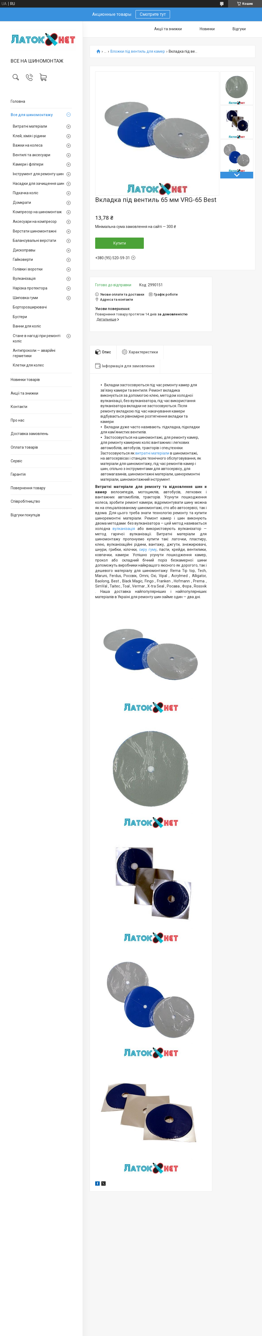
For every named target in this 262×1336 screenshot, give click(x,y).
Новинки (207, 29)
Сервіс (16, 461)
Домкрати (22, 202)
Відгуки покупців (25, 515)
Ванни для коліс (27, 326)
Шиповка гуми (25, 298)
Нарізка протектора (30, 288)
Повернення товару (28, 488)
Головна (18, 101)
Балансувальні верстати (34, 240)
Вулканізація (24, 278)
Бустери (20, 317)
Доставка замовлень (29, 434)
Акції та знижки (24, 393)
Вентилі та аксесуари (31, 155)
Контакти (19, 406)
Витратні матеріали (30, 126)
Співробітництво (25, 501)
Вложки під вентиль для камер (137, 51)
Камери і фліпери (28, 164)
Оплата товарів (24, 447)
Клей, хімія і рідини (29, 136)
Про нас (17, 420)
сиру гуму (148, 549)
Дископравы (24, 250)
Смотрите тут (153, 14)
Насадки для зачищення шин (38, 183)
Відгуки (239, 29)
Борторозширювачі (30, 307)
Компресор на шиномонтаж (37, 212)
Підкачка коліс (25, 193)
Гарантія (18, 474)
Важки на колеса (28, 145)
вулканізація (124, 528)
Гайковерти (23, 259)
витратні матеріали (152, 453)
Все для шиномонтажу (32, 115)
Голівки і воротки (28, 269)
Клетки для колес (28, 365)
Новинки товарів (25, 379)
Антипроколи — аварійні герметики (34, 353)
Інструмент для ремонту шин (38, 174)
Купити (119, 243)
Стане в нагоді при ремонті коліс (36, 338)
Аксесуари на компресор (35, 221)
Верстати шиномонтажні (34, 231)
